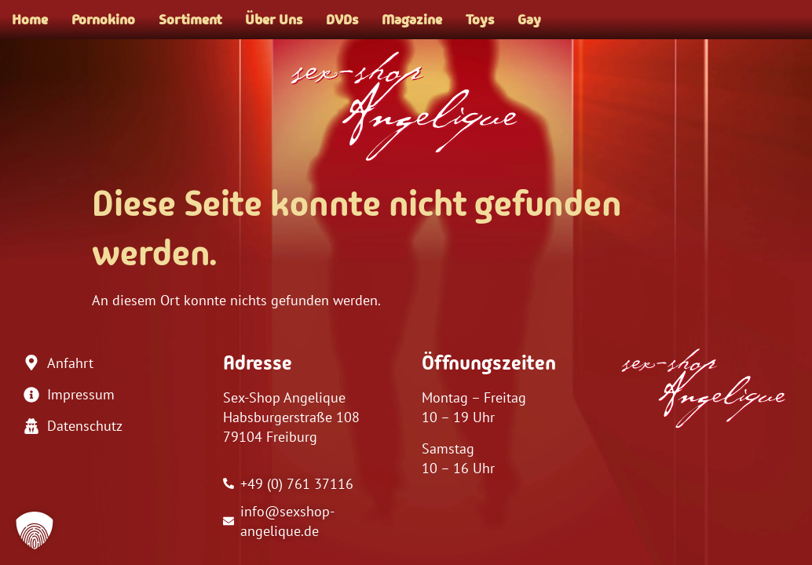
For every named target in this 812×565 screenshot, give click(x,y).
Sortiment (190, 19)
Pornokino (103, 19)
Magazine (412, 19)
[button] (34, 530)
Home (30, 19)
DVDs (342, 19)
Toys (480, 19)
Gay (529, 19)
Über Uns (273, 19)
